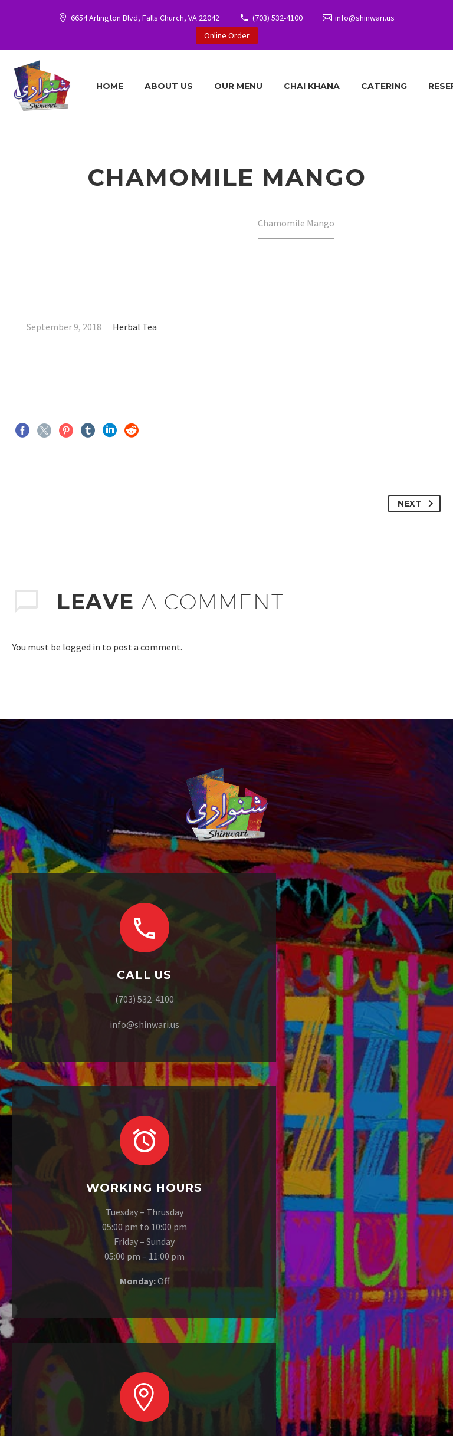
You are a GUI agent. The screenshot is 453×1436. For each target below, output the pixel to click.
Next (418, 503)
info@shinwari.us (365, 17)
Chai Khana (312, 86)
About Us (169, 86)
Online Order (227, 35)
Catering (384, 86)
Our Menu (238, 86)
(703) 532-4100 (277, 17)
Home (109, 86)
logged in (81, 647)
